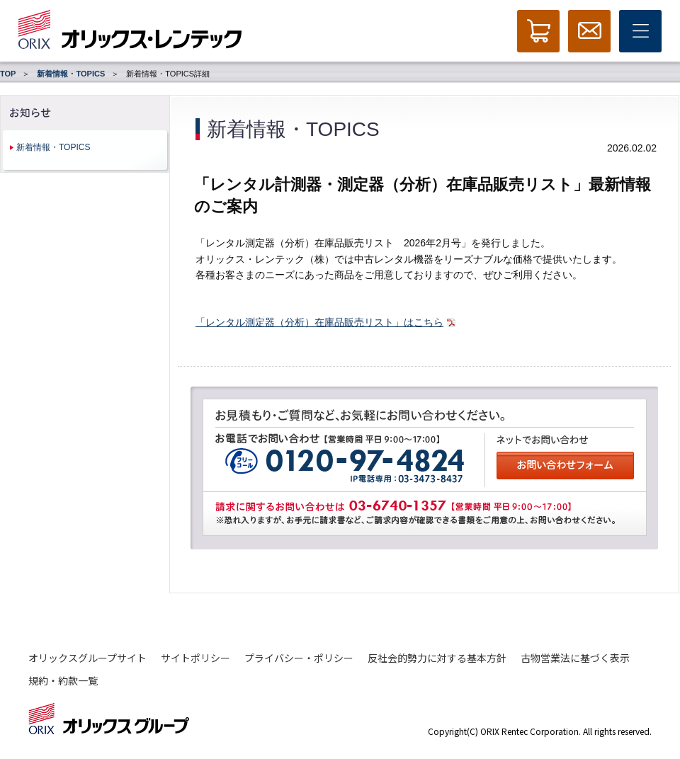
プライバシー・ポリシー (298, 658)
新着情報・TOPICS (71, 73)
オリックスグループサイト (87, 658)
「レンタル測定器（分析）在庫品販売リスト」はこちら (319, 322)
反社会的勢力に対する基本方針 (437, 658)
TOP (8, 73)
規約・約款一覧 (63, 680)
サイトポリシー (195, 658)
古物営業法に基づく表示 (575, 658)
